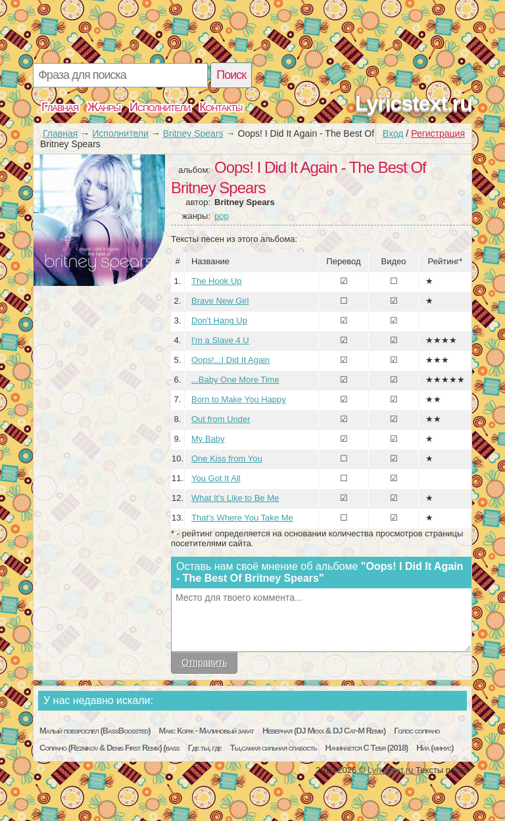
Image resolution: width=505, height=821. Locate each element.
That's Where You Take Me (242, 518)
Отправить (204, 662)
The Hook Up (216, 281)
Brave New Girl (220, 301)
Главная (59, 107)
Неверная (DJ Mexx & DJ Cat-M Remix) (323, 731)
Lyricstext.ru (413, 103)
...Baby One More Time (235, 380)
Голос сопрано (417, 731)
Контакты (220, 107)
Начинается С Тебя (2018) (366, 748)
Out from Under (221, 419)
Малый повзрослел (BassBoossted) (95, 731)
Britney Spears (193, 133)
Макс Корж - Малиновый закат (206, 731)
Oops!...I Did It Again (230, 360)
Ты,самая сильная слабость (273, 748)
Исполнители (160, 107)
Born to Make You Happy (238, 399)
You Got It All (216, 478)
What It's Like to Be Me (235, 498)
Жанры (103, 107)
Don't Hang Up (219, 320)
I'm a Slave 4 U (220, 340)
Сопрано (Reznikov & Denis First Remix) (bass (109, 748)
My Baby (208, 439)
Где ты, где (205, 748)
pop (221, 216)
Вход (393, 133)
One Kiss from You (226, 458)
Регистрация (438, 133)
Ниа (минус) (434, 748)
